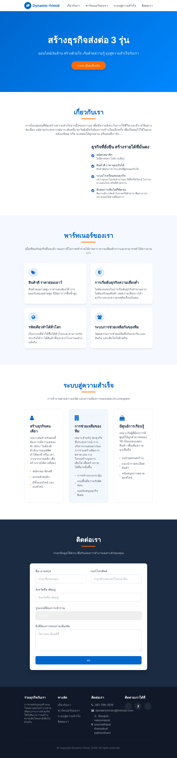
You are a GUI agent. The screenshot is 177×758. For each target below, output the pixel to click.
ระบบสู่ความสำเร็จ (124, 5)
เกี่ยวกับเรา (73, 5)
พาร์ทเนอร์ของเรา (97, 5)
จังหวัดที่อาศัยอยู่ (45, 589)
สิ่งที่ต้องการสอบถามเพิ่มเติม (52, 626)
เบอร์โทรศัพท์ (99, 571)
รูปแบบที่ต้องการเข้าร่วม (50, 608)
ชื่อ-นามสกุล (43, 571)
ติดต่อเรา (147, 5)
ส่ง (88, 660)
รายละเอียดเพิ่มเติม (88, 65)
